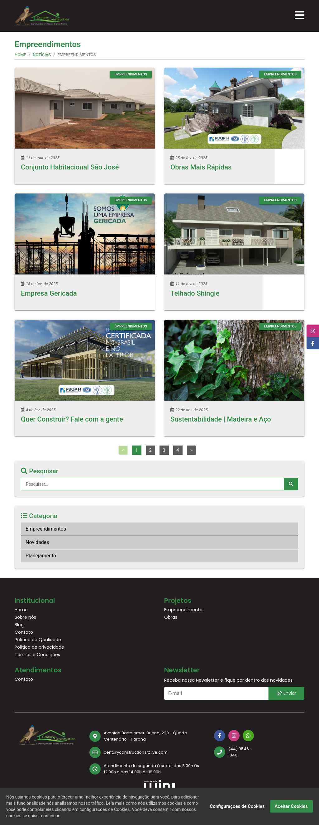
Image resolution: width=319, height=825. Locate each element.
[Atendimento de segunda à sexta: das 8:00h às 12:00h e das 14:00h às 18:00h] (147, 769)
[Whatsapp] (248, 735)
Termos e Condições (37, 654)
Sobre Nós (25, 617)
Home (20, 54)
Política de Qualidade (38, 639)
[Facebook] (219, 735)
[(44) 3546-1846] (234, 752)
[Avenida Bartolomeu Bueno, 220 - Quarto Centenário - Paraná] (147, 736)
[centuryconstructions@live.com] (147, 752)
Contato (24, 632)
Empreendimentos (46, 529)
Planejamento (41, 556)
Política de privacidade (39, 647)
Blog (19, 624)
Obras (170, 617)
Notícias (42, 54)
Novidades (37, 542)
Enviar (286, 693)
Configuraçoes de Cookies (237, 806)
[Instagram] (234, 735)
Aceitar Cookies (291, 806)
